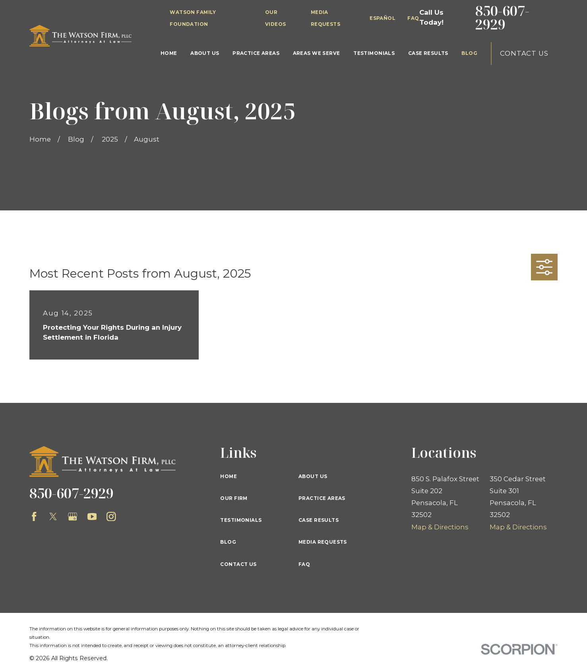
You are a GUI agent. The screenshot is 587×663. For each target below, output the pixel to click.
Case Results (318, 520)
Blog (228, 542)
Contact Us (524, 53)
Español (382, 18)
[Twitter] (53, 516)
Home (228, 476)
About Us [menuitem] (204, 53)
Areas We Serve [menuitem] (316, 53)
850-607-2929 (502, 17)
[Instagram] (111, 516)
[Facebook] (34, 516)
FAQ (413, 18)
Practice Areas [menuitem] (255, 53)
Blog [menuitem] (469, 53)
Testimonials (241, 520)
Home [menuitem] (169, 53)
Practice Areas (321, 498)
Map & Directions (440, 527)
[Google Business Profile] (72, 516)
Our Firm (233, 498)
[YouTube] (92, 516)
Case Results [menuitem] (428, 53)
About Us (312, 476)
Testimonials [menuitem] (374, 53)
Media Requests (322, 542)
